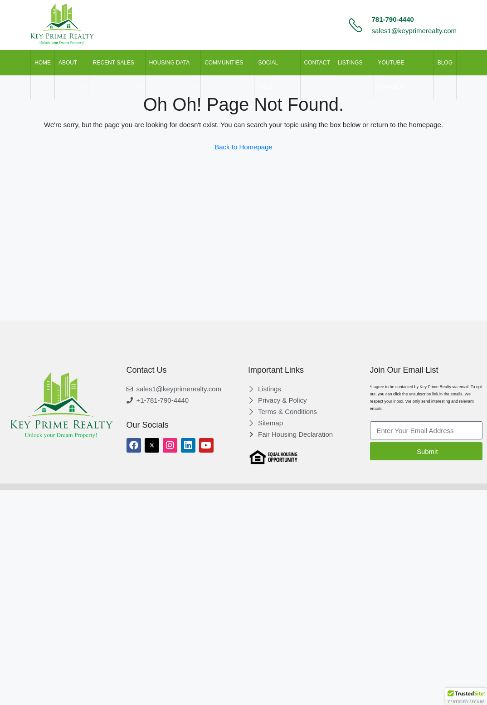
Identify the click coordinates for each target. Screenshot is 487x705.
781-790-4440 (392, 19)
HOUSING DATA (169, 62)
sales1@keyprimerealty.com (414, 31)
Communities (224, 62)
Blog (445, 62)
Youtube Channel (391, 74)
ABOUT (67, 62)
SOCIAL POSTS (268, 74)
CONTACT (317, 62)
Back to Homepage (243, 147)
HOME (42, 62)
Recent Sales (113, 62)
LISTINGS (350, 62)
